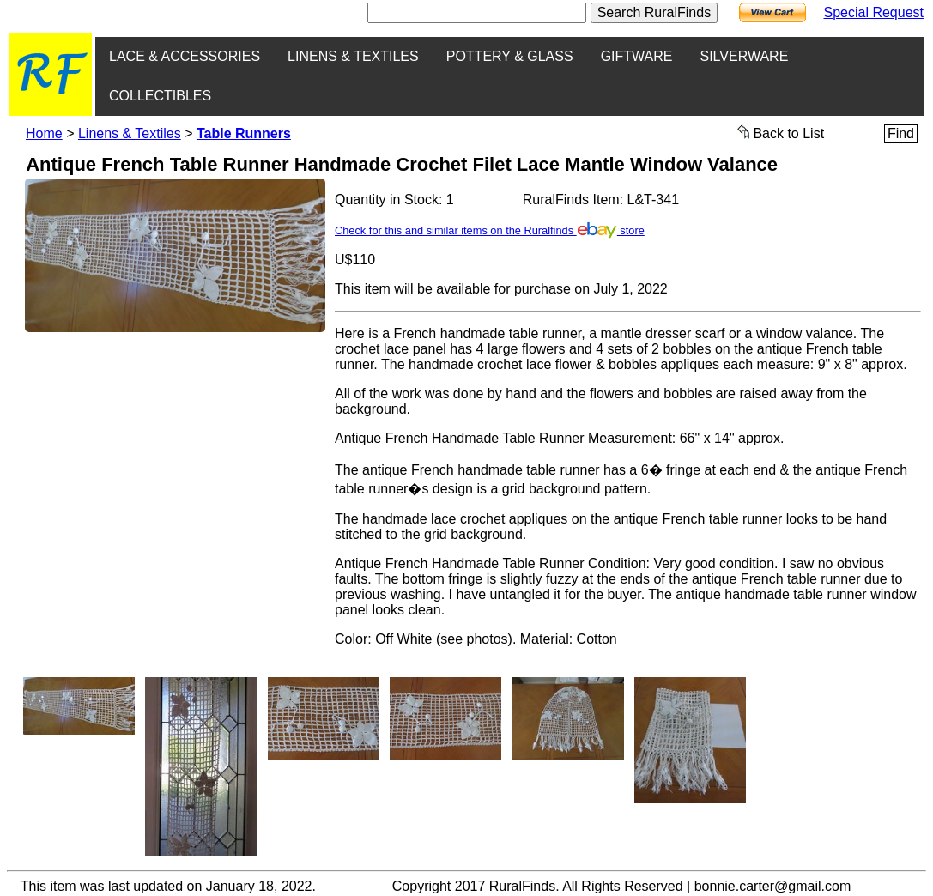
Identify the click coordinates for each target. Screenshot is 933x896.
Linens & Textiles (129, 133)
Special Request (873, 12)
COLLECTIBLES (160, 95)
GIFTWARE (637, 56)
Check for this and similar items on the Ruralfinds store (490, 230)
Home (44, 133)
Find (901, 133)
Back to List (781, 132)
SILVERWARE (744, 56)
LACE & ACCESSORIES (184, 56)
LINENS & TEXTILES (353, 56)
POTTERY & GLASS (509, 56)
